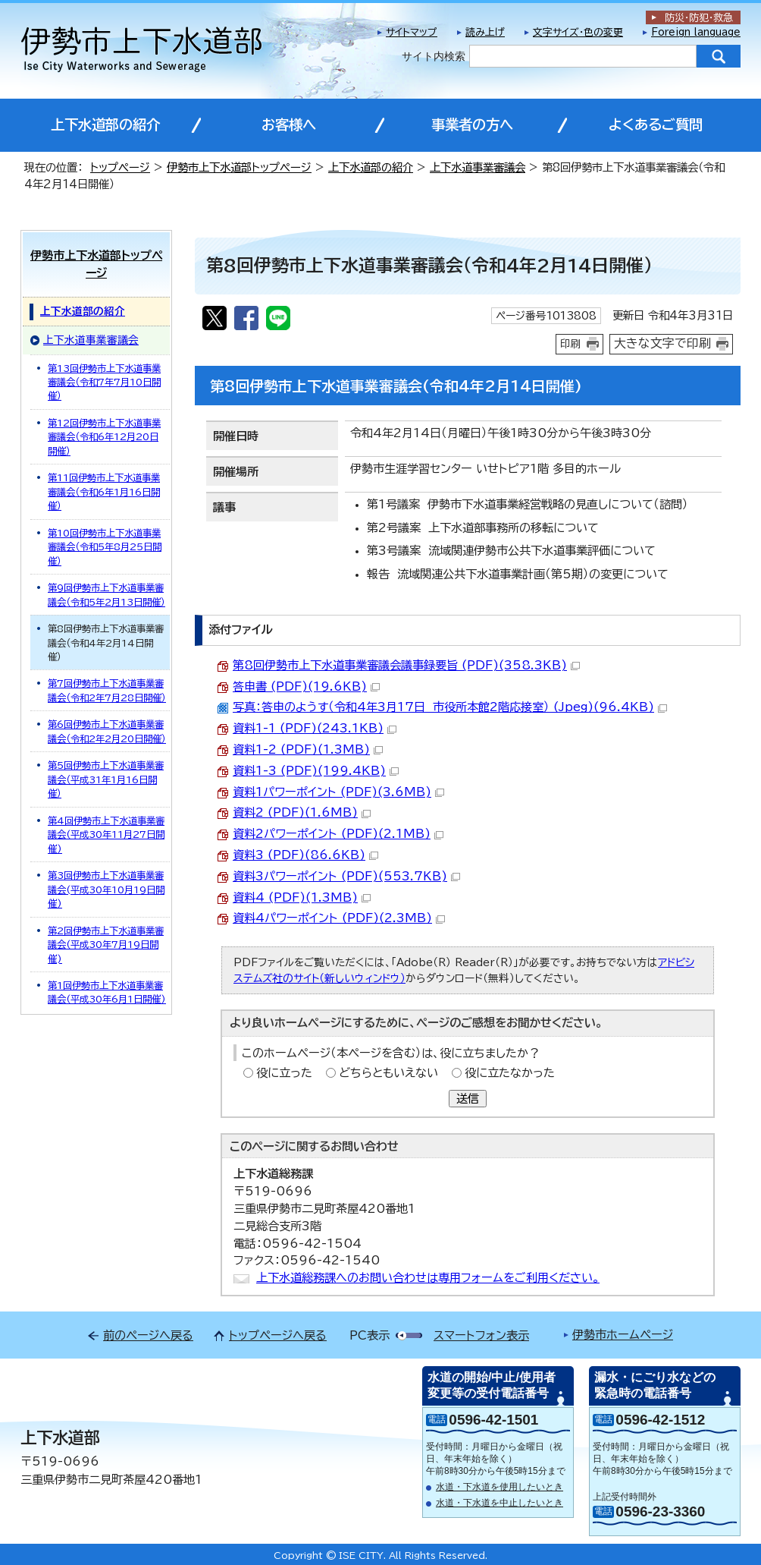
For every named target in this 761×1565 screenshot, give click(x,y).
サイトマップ (411, 32)
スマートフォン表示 (481, 1335)
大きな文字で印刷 (662, 343)
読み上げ (485, 32)
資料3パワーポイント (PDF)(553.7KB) (346, 876)
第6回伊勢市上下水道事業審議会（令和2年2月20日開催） (107, 731)
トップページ (120, 167)
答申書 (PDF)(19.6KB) (306, 686)
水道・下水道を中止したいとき (499, 1502)
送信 (467, 1098)
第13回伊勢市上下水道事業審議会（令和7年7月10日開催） (104, 382)
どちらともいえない (388, 1072)
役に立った (284, 1072)
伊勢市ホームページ (622, 1334)
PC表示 (369, 1335)
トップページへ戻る (278, 1335)
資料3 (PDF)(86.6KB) (305, 855)
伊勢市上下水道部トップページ (239, 167)
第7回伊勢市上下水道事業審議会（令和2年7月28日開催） (107, 690)
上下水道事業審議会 (477, 167)
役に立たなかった (510, 1072)
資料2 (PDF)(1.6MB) (302, 812)
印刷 (570, 344)
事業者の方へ (472, 124)
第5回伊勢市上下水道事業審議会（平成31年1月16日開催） (106, 779)
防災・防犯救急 (699, 18)
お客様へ (288, 124)
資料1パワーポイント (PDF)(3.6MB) (338, 792)
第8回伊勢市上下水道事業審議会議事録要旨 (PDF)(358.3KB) (406, 665)
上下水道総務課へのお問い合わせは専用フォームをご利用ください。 (428, 1277)
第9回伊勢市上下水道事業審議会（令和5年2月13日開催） (106, 594)
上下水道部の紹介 (105, 124)
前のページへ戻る (148, 1335)
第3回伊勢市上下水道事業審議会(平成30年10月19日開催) (106, 889)
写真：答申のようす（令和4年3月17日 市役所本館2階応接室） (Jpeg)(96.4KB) (450, 707)
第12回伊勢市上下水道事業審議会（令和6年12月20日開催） (104, 436)
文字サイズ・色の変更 (578, 32)
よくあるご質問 (656, 124)
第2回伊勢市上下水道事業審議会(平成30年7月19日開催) (106, 944)
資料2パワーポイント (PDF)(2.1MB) (338, 833)
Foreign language (696, 32)
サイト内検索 (433, 56)
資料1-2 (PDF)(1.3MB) (308, 749)
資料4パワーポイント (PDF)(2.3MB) (339, 918)
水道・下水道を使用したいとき (499, 1487)
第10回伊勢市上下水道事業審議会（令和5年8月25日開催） (104, 546)
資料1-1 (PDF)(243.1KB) (314, 728)
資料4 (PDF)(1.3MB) (302, 897)
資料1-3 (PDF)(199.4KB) (316, 770)
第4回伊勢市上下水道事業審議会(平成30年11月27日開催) (106, 834)
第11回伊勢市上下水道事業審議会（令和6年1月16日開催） (104, 491)
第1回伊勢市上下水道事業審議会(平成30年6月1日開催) (107, 992)
